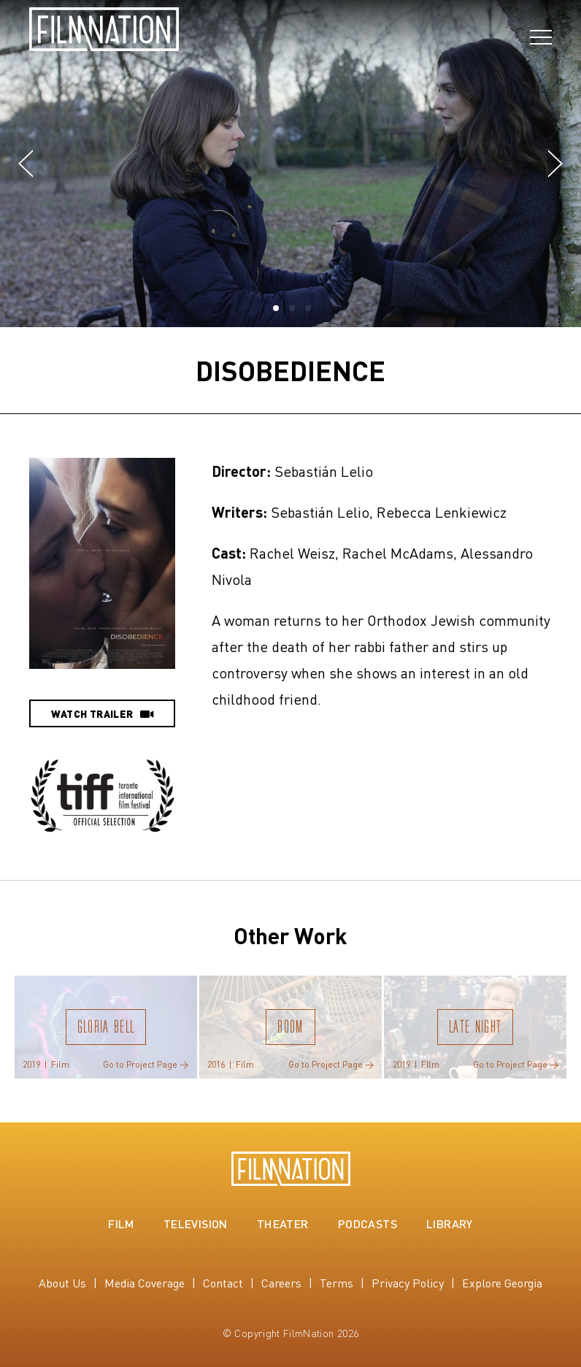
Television (195, 1223)
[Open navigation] (541, 30)
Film (121, 1223)
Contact (223, 1282)
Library (449, 1223)
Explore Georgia (502, 1282)
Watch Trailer (102, 713)
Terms (336, 1282)
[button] (25, 164)
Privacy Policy (408, 1282)
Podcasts (367, 1223)
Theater (283, 1223)
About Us (62, 1282)
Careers (281, 1282)
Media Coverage (144, 1282)
